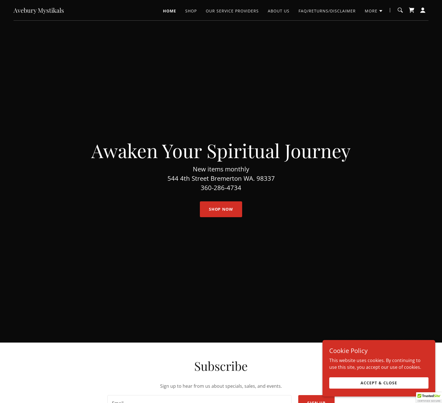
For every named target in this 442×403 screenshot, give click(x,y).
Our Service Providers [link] (232, 11)
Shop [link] (191, 11)
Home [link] (169, 11)
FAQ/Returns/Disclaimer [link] (327, 11)
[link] (39, 11)
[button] (374, 11)
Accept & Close (379, 382)
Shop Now (221, 209)
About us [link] (278, 11)
